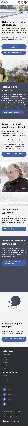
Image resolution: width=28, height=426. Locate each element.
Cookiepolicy (14, 417)
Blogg (4, 368)
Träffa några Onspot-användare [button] (14, 229)
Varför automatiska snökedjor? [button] (14, 52)
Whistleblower (6, 417)
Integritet (5, 415)
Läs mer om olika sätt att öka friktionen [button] (14, 46)
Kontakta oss (6, 378)
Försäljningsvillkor (13, 415)
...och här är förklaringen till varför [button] (14, 339)
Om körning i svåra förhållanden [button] (14, 154)
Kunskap (5, 357)
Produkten (5, 360)
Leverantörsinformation (9, 381)
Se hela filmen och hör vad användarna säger (12, 262)
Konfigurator (6, 362)
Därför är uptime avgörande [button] (13, 112)
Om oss (5, 365)
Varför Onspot (6, 354)
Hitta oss (5, 375)
